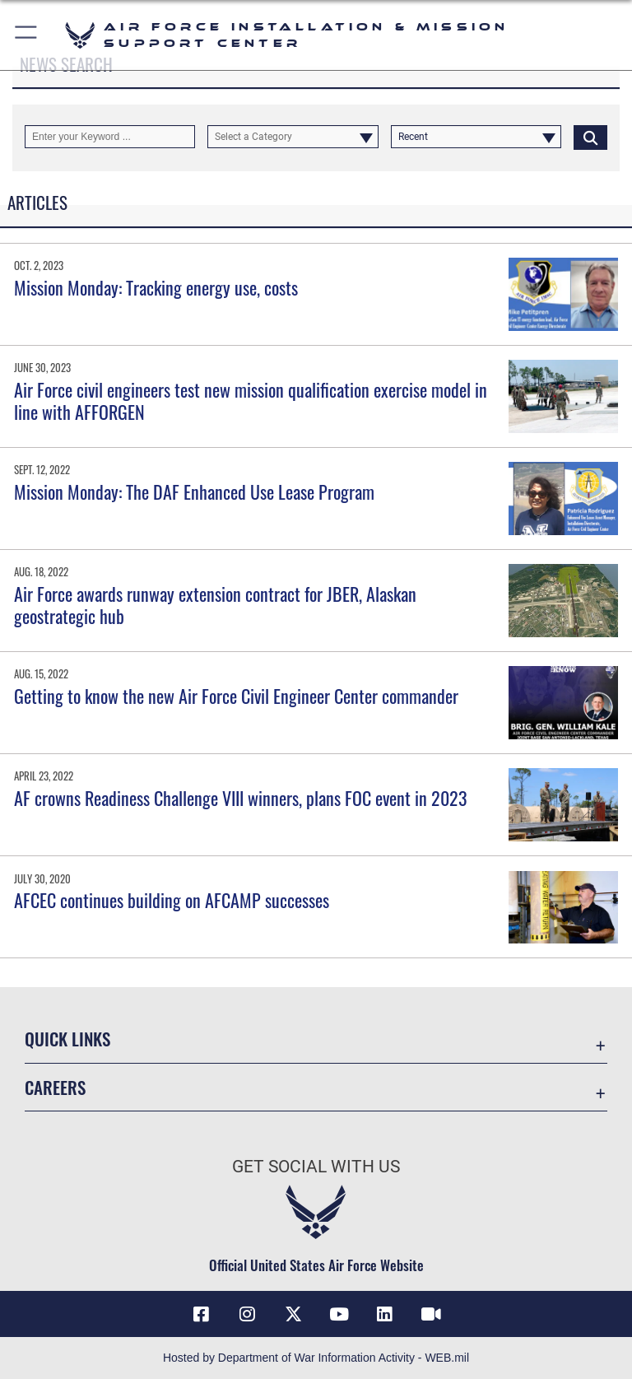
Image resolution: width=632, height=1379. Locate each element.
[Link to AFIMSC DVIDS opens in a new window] (431, 1314)
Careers (55, 1087)
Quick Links (67, 1038)
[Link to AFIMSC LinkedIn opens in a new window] (385, 1314)
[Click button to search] (590, 136)
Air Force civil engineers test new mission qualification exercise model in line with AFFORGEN (250, 400)
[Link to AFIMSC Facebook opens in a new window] (200, 1314)
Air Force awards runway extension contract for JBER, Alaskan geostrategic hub (215, 604)
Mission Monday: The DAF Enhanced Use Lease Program (194, 491)
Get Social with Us (316, 1166)
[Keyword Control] (110, 136)
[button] (26, 35)
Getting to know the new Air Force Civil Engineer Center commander (236, 696)
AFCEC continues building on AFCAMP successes (171, 900)
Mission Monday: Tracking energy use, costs (156, 287)
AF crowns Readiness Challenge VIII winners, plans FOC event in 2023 (240, 798)
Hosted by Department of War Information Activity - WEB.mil (316, 1357)
